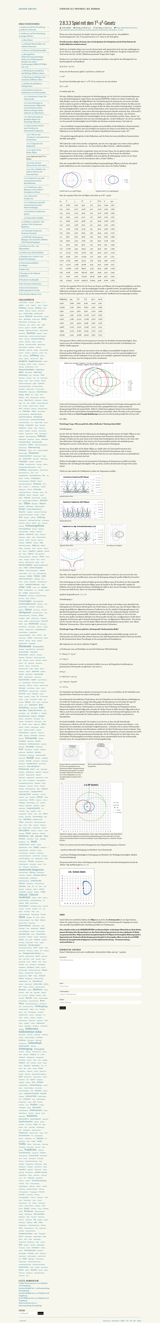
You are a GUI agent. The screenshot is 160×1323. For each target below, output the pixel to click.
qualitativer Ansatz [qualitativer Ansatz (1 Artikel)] (29, 956)
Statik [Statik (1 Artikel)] (31, 1091)
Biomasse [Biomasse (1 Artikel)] (21, 400)
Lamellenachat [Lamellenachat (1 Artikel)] (35, 794)
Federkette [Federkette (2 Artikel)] (29, 543)
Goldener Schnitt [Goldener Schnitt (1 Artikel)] (35, 618)
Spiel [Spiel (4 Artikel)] (21, 1076)
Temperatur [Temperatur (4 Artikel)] (23, 1132)
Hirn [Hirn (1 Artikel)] (26, 663)
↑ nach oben (22, 1321)
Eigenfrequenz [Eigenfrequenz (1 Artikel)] (22, 489)
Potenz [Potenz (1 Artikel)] (32, 934)
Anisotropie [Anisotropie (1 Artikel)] (27, 342)
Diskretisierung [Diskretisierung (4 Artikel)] (34, 447)
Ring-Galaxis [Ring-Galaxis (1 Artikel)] (37, 992)
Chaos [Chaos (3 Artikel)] (34, 411)
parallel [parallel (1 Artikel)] (39, 897)
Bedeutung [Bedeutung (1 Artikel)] (36, 381)
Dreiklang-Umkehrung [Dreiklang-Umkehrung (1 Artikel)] (33, 470)
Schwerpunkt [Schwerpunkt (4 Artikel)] (24, 1046)
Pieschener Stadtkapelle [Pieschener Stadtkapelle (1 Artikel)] (24, 920)
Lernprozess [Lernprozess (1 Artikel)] (38, 800)
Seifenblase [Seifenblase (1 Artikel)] (25, 1054)
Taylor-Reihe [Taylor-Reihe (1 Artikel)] (32, 1127)
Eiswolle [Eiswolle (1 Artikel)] (42, 495)
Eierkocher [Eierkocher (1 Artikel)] (43, 487)
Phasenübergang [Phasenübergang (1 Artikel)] (35, 914)
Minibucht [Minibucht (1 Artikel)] (44, 828)
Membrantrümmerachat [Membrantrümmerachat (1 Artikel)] (40, 822)
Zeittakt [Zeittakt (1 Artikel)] (28, 1248)
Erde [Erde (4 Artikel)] (20, 517)
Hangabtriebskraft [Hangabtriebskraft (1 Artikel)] (23, 643)
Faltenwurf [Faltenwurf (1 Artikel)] (21, 540)
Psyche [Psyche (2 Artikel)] (35, 948)
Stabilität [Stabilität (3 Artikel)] (40, 1082)
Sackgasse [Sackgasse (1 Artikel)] (31, 1009)
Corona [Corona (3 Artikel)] (21, 425)
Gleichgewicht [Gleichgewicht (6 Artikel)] (25, 612)
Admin (139, 1321)
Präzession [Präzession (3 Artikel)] (23, 945)
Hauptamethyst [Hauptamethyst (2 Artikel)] (23, 655)
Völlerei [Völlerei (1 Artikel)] (20, 1211)
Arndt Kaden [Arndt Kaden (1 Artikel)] (29, 350)
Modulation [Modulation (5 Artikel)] (24, 836)
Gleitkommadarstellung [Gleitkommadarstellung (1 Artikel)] (24, 615)
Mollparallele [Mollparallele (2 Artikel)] (38, 836)
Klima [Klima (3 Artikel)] (43, 724)
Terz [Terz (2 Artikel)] (46, 1133)
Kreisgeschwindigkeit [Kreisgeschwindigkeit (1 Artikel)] (41, 755)
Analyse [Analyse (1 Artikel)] (45, 333)
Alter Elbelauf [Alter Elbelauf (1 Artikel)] (22, 333)
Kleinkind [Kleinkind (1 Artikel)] (24, 724)
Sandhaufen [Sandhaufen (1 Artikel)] (40, 1012)
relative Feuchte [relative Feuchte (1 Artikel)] (28, 984)
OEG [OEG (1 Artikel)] (33, 886)
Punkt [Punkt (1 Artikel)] (46, 948)
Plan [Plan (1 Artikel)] (32, 920)
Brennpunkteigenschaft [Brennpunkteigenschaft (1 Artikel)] (42, 403)
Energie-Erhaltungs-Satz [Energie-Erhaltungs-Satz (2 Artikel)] (34, 509)
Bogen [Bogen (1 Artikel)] (20, 403)
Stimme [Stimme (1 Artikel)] (29, 1102)
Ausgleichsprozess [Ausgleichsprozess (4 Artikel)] (35, 361)
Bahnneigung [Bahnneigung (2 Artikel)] (40, 370)
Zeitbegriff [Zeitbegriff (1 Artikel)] (32, 1245)
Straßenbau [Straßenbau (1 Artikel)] (21, 1105)
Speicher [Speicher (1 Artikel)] (36, 1071)
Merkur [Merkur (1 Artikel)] (30, 825)
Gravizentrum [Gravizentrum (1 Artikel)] (43, 624)
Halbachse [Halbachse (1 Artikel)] (39, 635)
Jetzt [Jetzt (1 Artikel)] (45, 699)
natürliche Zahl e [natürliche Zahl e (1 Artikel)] (36, 856)
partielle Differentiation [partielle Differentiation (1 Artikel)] (36, 900)
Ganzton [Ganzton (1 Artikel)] (21, 582)
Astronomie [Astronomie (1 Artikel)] (25, 356)
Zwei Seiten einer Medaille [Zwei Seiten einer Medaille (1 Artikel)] (39, 1264)
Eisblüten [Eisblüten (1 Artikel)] (29, 495)
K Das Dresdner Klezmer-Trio (30, 294)
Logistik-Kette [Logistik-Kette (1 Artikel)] (22, 808)
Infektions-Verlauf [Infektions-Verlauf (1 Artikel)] (44, 685)
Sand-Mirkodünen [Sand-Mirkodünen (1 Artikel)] (32, 1012)
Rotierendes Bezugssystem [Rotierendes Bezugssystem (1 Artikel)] (32, 1004)
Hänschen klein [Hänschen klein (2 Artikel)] (38, 674)
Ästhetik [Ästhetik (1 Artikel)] (46, 1270)
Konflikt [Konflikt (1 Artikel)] (20, 735)
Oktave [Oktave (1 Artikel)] (40, 886)
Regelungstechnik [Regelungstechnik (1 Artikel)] (29, 973)
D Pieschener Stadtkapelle (29, 280)
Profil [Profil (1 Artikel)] (26, 940)
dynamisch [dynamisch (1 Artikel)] (39, 481)
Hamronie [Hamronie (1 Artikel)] (28, 640)
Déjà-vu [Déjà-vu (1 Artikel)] (44, 484)
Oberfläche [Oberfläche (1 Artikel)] (29, 875)
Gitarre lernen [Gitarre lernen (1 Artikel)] (36, 610)
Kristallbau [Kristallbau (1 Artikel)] (37, 758)
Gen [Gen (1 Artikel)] (35, 590)
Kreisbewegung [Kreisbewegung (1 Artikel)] (22, 755)
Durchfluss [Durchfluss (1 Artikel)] (26, 478)
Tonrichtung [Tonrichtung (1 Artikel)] (45, 1144)
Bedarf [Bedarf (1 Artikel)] (31, 381)
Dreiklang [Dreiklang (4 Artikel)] (22, 469)
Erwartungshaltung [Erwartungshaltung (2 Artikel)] (24, 529)
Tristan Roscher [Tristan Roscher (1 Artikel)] (38, 1167)
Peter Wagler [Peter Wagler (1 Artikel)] (27, 911)
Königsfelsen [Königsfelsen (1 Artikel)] (37, 783)
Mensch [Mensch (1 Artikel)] (25, 825)
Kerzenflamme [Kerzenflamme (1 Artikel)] (22, 713)
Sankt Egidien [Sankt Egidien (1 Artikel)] (38, 1015)
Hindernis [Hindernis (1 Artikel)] (44, 660)
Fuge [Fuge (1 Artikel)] (34, 573)
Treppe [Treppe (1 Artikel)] (40, 1161)
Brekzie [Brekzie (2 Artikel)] (33, 403)
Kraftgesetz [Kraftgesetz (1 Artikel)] (43, 749)
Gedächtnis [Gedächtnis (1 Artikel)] (21, 584)
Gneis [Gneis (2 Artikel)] (28, 618)
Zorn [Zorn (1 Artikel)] (20, 1259)
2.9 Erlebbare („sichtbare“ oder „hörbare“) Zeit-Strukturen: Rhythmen (32, 224)
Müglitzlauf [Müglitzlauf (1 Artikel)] (43, 847)
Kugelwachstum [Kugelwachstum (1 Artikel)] (40, 777)
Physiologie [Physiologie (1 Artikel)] (29, 917)
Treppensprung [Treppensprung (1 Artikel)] (29, 1164)
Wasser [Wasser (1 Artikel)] (28, 1217)
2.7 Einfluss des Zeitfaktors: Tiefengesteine (31, 84)
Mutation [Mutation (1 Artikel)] (39, 844)
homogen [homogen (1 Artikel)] (36, 668)
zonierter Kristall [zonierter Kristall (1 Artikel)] (42, 1256)
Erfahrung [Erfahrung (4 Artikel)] (41, 517)
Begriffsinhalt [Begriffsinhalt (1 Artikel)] (41, 383)
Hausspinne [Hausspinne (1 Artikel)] (39, 655)
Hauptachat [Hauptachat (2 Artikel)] (33, 652)
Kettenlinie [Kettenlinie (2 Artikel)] (34, 713)
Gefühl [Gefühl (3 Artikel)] (28, 587)
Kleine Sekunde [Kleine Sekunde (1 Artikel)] (38, 721)
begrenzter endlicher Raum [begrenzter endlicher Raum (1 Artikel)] (25, 383)
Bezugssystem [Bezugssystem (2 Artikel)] (23, 392)
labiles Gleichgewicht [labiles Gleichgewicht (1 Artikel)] (30, 789)
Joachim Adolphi (28, 8)
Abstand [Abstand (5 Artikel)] (28, 316)
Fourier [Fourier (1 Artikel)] (42, 562)
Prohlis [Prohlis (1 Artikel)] (30, 940)
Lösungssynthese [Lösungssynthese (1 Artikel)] (23, 814)
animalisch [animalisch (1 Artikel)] (26, 339)
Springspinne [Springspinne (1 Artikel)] (40, 1079)
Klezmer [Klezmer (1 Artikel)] (30, 724)
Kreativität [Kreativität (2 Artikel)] (30, 752)
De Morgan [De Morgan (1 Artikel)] (29, 428)
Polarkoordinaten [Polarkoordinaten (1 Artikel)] (34, 928)
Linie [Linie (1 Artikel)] (37, 803)
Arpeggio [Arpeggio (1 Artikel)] (36, 350)
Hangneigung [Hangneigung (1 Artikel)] (32, 643)
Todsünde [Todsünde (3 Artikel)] (40, 1138)
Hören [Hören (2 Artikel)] (21, 677)
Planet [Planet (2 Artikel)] (37, 920)
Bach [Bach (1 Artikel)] (36, 367)
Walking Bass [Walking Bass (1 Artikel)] (22, 1217)
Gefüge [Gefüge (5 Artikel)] (22, 587)
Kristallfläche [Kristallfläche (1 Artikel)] (45, 758)
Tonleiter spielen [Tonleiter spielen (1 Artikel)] (37, 1144)
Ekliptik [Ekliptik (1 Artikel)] (20, 498)
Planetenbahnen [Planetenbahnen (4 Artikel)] (25, 925)
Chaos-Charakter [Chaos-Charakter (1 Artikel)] (41, 411)
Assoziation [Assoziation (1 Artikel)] (27, 353)
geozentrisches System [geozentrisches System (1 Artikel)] (41, 595)
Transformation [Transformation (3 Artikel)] (24, 1152)
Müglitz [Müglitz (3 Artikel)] (36, 847)
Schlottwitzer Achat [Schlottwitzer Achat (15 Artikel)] (30, 1032)
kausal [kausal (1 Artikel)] (25, 705)
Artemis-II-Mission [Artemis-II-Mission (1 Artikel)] (44, 350)
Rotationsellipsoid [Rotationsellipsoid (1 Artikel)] (23, 1001)
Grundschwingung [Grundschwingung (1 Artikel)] (23, 632)
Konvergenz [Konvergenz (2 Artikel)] (22, 741)
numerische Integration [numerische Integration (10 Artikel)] (31, 869)
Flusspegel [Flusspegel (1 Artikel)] (26, 559)
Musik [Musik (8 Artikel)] (34, 841)
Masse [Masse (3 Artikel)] (45, 814)
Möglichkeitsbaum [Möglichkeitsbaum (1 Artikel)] (23, 847)
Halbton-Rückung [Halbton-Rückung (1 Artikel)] (38, 638)
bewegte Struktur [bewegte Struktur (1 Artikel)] (30, 389)
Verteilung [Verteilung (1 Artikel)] (36, 1194)
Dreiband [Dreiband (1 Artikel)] (45, 464)
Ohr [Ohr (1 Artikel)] (36, 886)
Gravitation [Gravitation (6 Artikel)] (34, 623)
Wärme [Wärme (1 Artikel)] (30, 1239)
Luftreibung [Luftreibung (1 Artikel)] (21, 811)
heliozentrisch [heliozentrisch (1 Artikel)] (29, 657)
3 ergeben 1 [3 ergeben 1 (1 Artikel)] (37, 302)
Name (62, 983)
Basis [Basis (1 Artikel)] (34, 378)
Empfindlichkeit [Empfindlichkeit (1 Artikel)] (29, 506)
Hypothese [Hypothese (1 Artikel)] (43, 671)
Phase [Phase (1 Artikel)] (37, 911)
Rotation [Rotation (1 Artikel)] (36, 998)
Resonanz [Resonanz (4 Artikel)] (22, 989)
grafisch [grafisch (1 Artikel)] (26, 621)
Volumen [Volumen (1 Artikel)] (21, 1206)
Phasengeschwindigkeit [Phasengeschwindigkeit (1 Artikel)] (24, 914)
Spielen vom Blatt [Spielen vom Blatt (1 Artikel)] (37, 1077)
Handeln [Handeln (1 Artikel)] (34, 640)
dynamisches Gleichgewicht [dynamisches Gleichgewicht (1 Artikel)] (25, 484)
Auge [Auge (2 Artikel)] (41, 358)
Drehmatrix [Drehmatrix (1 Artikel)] (31, 461)
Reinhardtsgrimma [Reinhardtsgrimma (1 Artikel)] (23, 981)
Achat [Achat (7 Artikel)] (44, 318)
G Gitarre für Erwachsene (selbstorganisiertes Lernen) (29, 288)
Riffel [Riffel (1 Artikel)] (27, 992)
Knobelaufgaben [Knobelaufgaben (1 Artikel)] (35, 727)
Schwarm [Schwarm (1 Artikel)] (21, 1037)
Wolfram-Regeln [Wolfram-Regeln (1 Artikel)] (37, 1236)
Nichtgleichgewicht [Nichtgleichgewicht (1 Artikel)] (23, 864)
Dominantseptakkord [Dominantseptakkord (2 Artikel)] (25, 456)
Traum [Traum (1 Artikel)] (20, 1158)
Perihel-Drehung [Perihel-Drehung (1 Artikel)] (34, 903)
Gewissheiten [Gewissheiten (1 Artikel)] (32, 607)
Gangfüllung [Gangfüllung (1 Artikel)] (37, 579)
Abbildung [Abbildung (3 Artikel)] (22, 308)
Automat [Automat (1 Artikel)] (35, 364)
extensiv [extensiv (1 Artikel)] (36, 534)
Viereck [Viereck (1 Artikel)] (46, 1197)
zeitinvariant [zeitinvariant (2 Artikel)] (40, 1245)
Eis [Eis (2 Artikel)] (46, 492)
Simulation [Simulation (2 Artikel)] (27, 1066)
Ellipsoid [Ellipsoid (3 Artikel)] (42, 503)
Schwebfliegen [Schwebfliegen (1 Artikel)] (39, 1037)
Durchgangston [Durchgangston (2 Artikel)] (35, 478)
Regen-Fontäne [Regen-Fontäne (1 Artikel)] (38, 973)
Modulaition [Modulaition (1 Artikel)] (42, 833)
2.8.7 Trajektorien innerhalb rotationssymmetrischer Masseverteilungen (34, 205)
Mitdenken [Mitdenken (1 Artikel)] (33, 830)
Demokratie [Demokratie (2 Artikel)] (22, 428)
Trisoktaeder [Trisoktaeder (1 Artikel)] (30, 1167)
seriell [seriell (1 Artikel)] (28, 1063)
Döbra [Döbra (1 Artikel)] (20, 487)
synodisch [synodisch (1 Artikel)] (36, 1122)
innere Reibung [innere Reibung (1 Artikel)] (30, 688)
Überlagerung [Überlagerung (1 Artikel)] (29, 1273)
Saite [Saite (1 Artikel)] (37, 1009)
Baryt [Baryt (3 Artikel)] (43, 375)
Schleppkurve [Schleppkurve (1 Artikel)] (36, 1026)
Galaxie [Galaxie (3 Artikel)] (29, 576)
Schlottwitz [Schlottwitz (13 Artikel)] (31, 1028)
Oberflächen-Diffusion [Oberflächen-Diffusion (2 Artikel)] (40, 875)
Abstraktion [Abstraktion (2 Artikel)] (27, 319)
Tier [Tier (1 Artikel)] (34, 1138)
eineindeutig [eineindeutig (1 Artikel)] (35, 492)
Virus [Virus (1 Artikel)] (29, 1203)
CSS (127, 1321)
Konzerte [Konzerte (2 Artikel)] (38, 741)
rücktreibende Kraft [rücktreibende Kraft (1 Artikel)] (23, 1009)
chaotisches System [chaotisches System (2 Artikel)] (36, 414)
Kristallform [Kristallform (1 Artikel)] (21, 761)
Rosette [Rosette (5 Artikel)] (29, 997)
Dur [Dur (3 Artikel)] (43, 475)
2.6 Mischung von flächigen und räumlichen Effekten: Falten (33, 78)
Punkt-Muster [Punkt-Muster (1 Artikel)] (22, 950)
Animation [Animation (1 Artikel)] (21, 342)
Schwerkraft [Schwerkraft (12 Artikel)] (35, 1043)
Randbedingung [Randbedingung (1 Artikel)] (41, 964)
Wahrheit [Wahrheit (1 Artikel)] (21, 1214)
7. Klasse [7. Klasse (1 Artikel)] (39, 305)
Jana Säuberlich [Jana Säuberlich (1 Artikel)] (33, 699)
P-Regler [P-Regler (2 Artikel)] (42, 892)
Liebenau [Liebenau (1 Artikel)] (45, 800)
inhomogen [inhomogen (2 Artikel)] (22, 688)
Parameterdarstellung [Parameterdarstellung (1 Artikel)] (24, 900)
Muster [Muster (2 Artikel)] (33, 845)
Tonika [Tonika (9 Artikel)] (22, 1143)
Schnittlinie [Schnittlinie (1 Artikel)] (30, 1034)
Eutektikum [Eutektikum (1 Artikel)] (32, 531)
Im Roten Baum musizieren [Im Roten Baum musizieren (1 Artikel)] (38, 682)
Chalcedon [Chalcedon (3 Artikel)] (26, 411)
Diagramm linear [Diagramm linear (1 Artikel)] (29, 433)
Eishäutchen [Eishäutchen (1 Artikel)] (35, 495)
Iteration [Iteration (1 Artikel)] (21, 699)
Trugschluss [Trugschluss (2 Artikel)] (22, 1169)
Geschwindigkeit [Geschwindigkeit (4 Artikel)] (25, 601)
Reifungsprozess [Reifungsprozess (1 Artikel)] (29, 978)
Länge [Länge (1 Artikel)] (27, 811)
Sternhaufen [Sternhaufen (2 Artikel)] (27, 1099)
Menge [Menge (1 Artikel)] (20, 825)
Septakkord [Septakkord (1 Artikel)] (44, 1060)
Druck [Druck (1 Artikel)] (36, 473)
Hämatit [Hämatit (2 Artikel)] (21, 674)
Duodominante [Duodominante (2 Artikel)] (23, 475)
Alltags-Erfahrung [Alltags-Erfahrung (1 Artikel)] (44, 330)
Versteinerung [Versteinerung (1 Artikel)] (29, 1194)
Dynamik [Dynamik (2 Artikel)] (33, 481)
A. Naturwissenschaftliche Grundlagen (28, 264)
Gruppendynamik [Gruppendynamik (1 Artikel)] (33, 632)
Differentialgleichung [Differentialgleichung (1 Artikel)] (31, 436)
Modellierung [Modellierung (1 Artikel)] (35, 833)
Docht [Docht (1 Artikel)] (34, 450)
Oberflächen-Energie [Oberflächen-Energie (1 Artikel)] (24, 878)
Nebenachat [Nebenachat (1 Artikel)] (44, 856)
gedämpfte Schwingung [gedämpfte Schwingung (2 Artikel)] (33, 584)
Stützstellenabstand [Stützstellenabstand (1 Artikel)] (23, 1110)
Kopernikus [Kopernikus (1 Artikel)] (43, 744)
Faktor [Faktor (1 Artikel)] (33, 537)
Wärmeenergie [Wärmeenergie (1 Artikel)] (37, 1239)
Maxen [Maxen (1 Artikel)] (20, 819)
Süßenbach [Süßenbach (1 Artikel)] (21, 1124)
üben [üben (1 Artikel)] (27, 1275)
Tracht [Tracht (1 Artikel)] (43, 1147)
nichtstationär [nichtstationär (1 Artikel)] (33, 864)
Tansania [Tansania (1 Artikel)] (21, 1127)
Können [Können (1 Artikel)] (44, 783)
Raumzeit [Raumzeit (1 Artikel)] (43, 967)
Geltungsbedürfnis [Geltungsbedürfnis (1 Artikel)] (28, 590)
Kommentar (63, 957)
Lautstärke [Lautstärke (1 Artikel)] (21, 797)
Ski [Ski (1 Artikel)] (46, 1066)
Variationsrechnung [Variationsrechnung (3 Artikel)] (39, 1180)
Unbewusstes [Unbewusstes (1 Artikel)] (36, 1175)
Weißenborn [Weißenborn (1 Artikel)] (29, 1222)
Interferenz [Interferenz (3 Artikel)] (23, 691)
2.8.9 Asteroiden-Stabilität (33, 218)
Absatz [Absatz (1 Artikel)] (20, 313)
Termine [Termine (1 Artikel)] (41, 1133)
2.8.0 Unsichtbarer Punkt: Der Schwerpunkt (35, 97)
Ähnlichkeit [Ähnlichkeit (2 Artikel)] (34, 1270)
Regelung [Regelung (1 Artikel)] (21, 973)
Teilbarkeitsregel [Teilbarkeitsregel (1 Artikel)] (40, 1127)
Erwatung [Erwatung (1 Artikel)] (34, 529)
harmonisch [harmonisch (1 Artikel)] (21, 649)
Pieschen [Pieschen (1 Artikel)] (43, 917)
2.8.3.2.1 (82, 594)
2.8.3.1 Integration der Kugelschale (34, 144)
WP (131, 1321)
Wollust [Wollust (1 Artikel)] (20, 1239)
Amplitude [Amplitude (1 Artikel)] (39, 333)
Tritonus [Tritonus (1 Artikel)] (45, 1167)
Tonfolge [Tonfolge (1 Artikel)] (33, 1141)
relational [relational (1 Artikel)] (21, 984)
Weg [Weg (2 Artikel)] (34, 1220)
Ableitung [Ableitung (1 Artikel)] (27, 311)
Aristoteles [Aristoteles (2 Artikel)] (22, 350)
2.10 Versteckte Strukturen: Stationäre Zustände (31, 232)
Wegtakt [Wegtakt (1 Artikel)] (46, 1220)
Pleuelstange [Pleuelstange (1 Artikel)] (22, 928)
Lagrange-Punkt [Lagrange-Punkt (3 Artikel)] (25, 794)
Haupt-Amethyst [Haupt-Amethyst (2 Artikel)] (24, 652)
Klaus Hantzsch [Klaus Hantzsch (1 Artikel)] (28, 719)
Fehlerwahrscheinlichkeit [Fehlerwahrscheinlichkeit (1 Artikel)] (25, 545)
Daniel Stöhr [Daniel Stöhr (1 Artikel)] (42, 425)
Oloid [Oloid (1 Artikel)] (45, 886)
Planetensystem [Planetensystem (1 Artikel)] (36, 926)
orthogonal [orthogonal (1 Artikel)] (36, 892)
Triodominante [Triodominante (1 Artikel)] (22, 1167)
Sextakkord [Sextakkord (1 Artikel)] (33, 1063)
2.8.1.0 (85, 864)
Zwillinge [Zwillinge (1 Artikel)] (37, 1267)
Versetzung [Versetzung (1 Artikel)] (41, 1189)
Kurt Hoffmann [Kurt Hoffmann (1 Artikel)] (31, 780)
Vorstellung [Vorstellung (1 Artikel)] (33, 1208)
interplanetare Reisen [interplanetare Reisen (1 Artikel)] (34, 691)
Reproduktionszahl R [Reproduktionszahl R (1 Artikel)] (40, 987)
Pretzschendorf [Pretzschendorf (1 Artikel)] (22, 937)
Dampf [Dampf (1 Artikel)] (36, 425)
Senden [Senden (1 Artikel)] (34, 1060)
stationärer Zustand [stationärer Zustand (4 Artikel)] (31, 1093)
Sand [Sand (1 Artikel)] (25, 1012)
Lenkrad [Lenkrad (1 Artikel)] (46, 797)
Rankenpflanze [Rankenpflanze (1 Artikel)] (22, 967)
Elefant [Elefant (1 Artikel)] (20, 503)
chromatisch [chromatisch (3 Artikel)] (37, 417)
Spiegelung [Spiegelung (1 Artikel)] (27, 1074)
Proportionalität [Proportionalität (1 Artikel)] (29, 942)
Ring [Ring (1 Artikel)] (31, 992)
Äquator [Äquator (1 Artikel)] (41, 1270)
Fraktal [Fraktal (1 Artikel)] (20, 568)
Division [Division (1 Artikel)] (30, 450)
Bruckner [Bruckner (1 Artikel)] (25, 406)
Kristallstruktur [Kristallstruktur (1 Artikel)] (44, 761)
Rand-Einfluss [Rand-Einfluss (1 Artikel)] (32, 964)
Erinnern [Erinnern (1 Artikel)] (28, 523)
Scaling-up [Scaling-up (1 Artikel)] (32, 1017)
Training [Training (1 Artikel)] (21, 1150)
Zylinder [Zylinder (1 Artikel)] (27, 1270)
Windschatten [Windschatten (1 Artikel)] (42, 1228)
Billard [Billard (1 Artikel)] (27, 397)
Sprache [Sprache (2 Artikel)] (32, 1080)
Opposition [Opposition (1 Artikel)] (21, 889)
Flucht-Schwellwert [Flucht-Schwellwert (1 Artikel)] (39, 554)
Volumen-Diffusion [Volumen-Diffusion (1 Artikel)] (28, 1206)
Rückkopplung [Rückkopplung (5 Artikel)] (41, 1006)
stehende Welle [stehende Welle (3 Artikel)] (30, 1096)
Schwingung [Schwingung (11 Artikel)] (25, 1048)
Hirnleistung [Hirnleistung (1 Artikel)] (31, 663)
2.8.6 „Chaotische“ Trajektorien (30, 197)
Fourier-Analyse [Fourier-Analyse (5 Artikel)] (25, 564)
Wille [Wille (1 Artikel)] (36, 1228)
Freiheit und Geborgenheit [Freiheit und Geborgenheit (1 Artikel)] (32, 570)
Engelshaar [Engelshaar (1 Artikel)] (29, 512)
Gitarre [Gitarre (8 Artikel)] (28, 609)
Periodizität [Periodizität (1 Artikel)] (28, 909)
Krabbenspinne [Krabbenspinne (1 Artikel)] (39, 747)
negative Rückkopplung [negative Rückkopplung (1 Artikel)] (24, 858)
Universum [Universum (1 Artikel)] (21, 1180)
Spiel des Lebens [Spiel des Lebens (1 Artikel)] (28, 1077)
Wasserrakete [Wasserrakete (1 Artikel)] (41, 1217)
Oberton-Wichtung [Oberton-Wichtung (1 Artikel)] (39, 883)
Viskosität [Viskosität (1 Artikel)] (34, 1203)
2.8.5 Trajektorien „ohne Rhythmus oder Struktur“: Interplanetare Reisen (34, 189)
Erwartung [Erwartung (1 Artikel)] (21, 526)
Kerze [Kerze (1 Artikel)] (45, 710)
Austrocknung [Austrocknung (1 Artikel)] (22, 364)
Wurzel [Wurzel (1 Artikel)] (25, 1239)
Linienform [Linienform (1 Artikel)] (42, 803)
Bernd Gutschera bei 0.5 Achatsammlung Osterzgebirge (30, 1304)
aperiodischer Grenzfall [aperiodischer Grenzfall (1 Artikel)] (31, 344)
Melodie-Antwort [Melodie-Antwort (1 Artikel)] (29, 822)
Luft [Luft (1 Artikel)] (43, 808)
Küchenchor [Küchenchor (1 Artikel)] (30, 786)
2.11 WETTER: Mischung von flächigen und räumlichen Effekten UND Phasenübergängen (34, 239)
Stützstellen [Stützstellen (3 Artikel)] (36, 1107)
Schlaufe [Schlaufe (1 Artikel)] (21, 1026)
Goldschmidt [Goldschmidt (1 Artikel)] (44, 618)
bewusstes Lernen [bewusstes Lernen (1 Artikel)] (40, 389)
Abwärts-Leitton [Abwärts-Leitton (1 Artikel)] (36, 319)
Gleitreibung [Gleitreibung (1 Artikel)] (34, 615)
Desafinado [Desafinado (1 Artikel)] (27, 431)
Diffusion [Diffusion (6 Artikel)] (42, 436)
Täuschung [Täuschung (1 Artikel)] (21, 1172)
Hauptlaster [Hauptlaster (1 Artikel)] (32, 655)
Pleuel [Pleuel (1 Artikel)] (42, 926)
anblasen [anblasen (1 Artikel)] (21, 339)
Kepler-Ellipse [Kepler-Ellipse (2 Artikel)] (23, 710)
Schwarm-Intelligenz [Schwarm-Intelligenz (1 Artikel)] (30, 1037)
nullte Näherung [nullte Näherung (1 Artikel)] (34, 867)
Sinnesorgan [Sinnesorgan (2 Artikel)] (35, 1066)
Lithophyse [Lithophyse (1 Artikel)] (21, 805)
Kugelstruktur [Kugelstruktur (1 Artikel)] (22, 777)
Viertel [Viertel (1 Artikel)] (20, 1200)
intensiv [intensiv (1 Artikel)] (43, 688)
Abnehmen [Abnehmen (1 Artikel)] (33, 311)
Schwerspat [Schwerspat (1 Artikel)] (33, 1046)
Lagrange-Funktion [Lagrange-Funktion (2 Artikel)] (37, 791)
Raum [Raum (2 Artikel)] (37, 967)
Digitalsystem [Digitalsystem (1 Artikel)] (31, 439)
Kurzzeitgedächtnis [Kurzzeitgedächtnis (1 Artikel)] (41, 780)
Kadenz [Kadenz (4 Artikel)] (28, 702)
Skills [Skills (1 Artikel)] (25, 1068)
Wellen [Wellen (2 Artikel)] (41, 1222)
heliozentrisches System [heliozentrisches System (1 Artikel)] (39, 657)
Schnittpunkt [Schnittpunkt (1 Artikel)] (37, 1034)
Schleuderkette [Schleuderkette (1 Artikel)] (44, 1026)
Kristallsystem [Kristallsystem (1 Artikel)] (22, 764)
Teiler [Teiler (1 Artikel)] (20, 1130)
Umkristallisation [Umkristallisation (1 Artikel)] (23, 1175)
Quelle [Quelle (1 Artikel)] (32, 959)
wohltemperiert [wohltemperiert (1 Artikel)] (28, 1236)
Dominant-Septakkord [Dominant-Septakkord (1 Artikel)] (43, 450)
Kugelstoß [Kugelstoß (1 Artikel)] (38, 775)
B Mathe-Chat (24, 269)
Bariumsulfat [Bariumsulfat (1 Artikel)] (36, 375)
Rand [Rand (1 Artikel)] (27, 964)
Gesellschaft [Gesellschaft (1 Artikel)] (40, 604)
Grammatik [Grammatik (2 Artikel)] (44, 621)
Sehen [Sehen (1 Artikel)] (20, 1054)
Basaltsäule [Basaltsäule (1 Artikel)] (29, 378)
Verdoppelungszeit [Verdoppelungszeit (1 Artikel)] (23, 1186)
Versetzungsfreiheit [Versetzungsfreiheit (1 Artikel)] (23, 1192)
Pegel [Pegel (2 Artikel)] (26, 903)
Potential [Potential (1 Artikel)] (33, 931)
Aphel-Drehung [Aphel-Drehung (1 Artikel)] (41, 344)
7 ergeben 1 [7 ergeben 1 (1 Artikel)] (33, 305)
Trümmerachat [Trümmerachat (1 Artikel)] (37, 1169)
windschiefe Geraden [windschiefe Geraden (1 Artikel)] (30, 1231)
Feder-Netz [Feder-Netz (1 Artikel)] (40, 540)
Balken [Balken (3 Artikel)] (21, 372)
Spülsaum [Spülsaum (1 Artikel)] (28, 1082)
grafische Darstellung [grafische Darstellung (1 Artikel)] (34, 621)
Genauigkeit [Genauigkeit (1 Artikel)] (41, 590)
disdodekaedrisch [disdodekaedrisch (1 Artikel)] (23, 445)
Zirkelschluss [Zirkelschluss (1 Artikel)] (43, 1253)
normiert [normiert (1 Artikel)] (40, 864)
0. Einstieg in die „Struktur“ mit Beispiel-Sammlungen (31, 257)
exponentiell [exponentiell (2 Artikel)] (29, 534)
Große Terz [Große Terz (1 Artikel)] (39, 627)
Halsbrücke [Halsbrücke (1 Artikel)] (21, 640)
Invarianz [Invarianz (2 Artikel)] (35, 694)
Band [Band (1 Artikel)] (30, 375)
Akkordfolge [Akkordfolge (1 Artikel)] (21, 330)
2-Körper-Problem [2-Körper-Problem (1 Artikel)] (23, 302)
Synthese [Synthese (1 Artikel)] (42, 1122)
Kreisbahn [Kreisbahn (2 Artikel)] (38, 752)
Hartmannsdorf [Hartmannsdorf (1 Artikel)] (40, 649)
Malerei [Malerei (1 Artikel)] (35, 814)
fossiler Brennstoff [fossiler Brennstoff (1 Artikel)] (29, 562)
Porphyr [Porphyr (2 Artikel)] (42, 928)
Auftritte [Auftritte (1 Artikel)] (21, 358)
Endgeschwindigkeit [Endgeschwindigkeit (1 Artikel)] (39, 506)
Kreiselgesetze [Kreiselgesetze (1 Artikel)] (31, 755)
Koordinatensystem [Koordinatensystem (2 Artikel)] (34, 744)
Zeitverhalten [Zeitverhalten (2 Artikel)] (35, 1248)
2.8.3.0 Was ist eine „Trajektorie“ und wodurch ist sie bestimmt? (37, 137)
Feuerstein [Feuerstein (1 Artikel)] (39, 548)
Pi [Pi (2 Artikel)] (33, 917)
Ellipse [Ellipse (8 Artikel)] (27, 503)
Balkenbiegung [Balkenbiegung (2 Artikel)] (23, 375)
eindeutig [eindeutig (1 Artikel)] (29, 489)
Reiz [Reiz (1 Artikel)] (30, 981)
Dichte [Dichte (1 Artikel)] (36, 433)
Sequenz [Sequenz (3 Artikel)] (22, 1063)
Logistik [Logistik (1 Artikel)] (42, 805)
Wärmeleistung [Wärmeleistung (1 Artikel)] (22, 1242)
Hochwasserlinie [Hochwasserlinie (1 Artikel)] (35, 666)
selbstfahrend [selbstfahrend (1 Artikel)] (22, 1057)
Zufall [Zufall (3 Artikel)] (24, 1259)
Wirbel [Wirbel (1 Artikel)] (35, 1233)
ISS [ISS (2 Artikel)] (38, 696)
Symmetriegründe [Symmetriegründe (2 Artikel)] (35, 1119)
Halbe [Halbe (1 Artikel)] (44, 635)
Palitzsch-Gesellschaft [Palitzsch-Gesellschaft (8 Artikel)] (29, 896)
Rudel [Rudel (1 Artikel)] (20, 1006)
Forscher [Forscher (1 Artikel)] (43, 559)
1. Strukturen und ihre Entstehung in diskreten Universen (32, 28)
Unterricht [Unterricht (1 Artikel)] (27, 1180)
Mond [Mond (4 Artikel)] (46, 836)
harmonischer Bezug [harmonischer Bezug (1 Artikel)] (30, 649)
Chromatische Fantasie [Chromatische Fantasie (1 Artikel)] (24, 419)
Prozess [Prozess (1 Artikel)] (36, 942)
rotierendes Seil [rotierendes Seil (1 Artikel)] (43, 1004)
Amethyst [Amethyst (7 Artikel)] (31, 333)
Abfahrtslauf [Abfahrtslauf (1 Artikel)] (31, 308)
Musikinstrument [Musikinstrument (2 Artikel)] (24, 845)
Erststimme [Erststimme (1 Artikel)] (44, 523)
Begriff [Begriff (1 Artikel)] (34, 383)
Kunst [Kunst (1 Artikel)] (20, 780)
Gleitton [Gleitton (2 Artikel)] (41, 615)
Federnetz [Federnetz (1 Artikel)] (35, 543)
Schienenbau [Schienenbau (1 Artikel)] (40, 1020)
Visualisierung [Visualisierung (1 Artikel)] (41, 1203)
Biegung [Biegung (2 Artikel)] (21, 395)
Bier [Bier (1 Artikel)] (32, 395)
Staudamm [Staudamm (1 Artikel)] (21, 1096)
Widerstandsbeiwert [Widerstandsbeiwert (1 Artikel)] (29, 1228)
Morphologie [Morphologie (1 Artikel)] (43, 839)
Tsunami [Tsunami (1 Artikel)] (45, 1169)
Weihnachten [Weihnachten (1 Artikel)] (22, 1222)
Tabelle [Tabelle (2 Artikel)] (35, 1124)
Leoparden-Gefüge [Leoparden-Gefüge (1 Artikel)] (23, 800)
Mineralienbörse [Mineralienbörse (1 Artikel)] (36, 828)
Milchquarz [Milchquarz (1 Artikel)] (36, 825)
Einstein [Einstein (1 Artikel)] (42, 492)
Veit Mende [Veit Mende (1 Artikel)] (21, 1183)
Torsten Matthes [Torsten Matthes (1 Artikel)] (30, 1147)
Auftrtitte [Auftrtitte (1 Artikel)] (26, 358)
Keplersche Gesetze (69, 30)
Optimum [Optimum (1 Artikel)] (35, 889)
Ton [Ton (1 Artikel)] (46, 1138)
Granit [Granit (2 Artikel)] (21, 624)
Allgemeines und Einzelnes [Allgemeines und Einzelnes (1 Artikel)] (32, 330)
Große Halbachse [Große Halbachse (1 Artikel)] (23, 627)
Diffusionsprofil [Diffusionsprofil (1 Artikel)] (22, 439)
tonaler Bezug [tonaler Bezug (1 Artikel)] (22, 1141)
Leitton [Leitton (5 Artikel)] (40, 797)
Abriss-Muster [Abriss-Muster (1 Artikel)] (41, 311)
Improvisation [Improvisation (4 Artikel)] (24, 679)
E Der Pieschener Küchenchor (30, 284)
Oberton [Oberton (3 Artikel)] (22, 883)
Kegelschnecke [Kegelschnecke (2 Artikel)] (33, 705)
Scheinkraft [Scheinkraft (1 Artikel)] (39, 1017)
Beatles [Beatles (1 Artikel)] (26, 381)
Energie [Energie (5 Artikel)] (22, 509)
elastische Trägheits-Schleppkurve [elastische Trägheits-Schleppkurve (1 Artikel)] (30, 500)
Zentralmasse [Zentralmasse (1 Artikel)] (40, 1250)
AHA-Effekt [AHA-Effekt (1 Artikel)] (34, 327)
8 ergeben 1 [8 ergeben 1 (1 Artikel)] (45, 305)
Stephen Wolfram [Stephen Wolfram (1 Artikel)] (42, 1096)
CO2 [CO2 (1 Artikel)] (32, 422)
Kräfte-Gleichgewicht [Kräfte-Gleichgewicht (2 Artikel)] (33, 766)
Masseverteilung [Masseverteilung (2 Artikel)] (37, 817)
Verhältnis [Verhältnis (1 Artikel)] (44, 1186)
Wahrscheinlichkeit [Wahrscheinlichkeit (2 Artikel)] (39, 1214)
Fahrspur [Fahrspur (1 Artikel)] (28, 537)
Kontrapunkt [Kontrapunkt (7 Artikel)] (31, 738)
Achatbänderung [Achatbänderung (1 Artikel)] (32, 322)
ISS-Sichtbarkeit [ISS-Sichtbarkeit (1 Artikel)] (44, 696)
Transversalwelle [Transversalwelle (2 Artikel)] (33, 1156)
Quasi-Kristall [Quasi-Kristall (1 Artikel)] (26, 959)
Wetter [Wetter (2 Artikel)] (21, 1228)
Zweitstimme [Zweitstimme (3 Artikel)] (23, 1267)
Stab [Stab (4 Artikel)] (33, 1082)
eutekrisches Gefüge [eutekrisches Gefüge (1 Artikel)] (23, 531)
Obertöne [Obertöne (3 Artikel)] (22, 886)
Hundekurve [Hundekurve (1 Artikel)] (21, 671)
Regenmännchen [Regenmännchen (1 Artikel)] (23, 976)
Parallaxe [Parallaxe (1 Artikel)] (34, 897)
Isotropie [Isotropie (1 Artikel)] (33, 696)
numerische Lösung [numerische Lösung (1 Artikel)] (23, 872)
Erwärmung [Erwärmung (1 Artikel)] (41, 529)
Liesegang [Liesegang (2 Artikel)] (22, 803)
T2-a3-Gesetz (119, 30)
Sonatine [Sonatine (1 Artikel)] (35, 1068)
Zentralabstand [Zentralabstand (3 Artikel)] (30, 1250)
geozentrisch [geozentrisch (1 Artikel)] (31, 595)
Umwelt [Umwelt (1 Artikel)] (30, 1175)
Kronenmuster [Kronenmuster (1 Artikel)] (22, 766)
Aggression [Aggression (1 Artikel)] (27, 327)
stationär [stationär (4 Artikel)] (38, 1090)
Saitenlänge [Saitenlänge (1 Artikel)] (42, 1009)
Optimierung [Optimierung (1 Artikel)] (28, 889)
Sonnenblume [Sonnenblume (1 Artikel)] (22, 1071)
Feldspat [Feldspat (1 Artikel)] (21, 548)
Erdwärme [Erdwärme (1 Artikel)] (33, 517)
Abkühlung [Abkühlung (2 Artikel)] (38, 308)
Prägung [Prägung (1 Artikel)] (42, 942)
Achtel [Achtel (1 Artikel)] (28, 325)
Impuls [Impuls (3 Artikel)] (33, 679)
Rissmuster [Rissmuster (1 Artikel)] (38, 995)
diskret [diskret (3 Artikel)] (30, 444)
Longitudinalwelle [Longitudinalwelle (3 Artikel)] (33, 808)
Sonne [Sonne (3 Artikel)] (40, 1068)
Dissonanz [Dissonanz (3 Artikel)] (22, 450)
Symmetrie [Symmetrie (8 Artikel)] (32, 1115)
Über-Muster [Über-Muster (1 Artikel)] (22, 1273)
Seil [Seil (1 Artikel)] (38, 1054)
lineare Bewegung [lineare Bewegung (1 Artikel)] (30, 803)
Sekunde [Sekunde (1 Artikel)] (43, 1054)
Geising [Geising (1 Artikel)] (34, 587)
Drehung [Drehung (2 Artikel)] (21, 464)
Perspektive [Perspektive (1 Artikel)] (35, 909)
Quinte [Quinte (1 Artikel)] (43, 959)
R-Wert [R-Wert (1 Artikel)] (28, 962)
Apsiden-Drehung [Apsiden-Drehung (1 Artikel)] (23, 347)
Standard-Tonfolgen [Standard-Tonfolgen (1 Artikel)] (28, 1088)
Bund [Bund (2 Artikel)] (20, 409)
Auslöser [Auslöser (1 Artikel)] (45, 361)
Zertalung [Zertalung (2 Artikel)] (31, 1253)
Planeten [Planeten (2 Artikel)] (42, 920)
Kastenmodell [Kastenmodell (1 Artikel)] (45, 702)
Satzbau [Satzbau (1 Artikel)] (21, 1017)
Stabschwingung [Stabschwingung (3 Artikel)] (35, 1085)
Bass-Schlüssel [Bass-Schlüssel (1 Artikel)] (44, 378)
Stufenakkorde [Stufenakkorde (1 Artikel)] (22, 1107)
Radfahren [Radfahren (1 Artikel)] (34, 962)
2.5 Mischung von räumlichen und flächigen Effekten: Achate (33, 71)
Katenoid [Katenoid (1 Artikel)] (21, 705)
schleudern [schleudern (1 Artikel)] (21, 1029)
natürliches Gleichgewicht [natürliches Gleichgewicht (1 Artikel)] (25, 856)
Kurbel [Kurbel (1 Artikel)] (24, 780)
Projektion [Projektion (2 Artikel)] (37, 940)
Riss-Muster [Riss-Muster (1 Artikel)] (25, 995)
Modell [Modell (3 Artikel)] (28, 833)
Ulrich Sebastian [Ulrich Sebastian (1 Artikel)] (29, 1172)
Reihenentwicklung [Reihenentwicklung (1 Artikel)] (38, 978)
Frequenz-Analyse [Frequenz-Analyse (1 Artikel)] (23, 573)
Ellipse (118, 28)
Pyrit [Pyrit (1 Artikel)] (41, 950)
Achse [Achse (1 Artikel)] (39, 322)
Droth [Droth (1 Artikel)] (32, 473)
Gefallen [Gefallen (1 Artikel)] (43, 584)
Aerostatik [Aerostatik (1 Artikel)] (21, 327)
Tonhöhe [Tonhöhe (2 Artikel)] (39, 1141)
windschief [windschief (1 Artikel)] (21, 1231)
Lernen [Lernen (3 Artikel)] (31, 800)
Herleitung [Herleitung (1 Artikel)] (25, 660)
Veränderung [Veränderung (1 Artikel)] (40, 1197)
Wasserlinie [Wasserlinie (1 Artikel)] (34, 1217)
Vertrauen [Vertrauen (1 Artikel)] (33, 1197)
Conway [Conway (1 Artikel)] (46, 422)
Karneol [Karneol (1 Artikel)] (38, 702)
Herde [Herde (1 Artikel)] (20, 660)
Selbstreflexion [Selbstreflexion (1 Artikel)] (22, 1060)
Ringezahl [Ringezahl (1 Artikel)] (43, 992)
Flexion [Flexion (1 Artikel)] (24, 554)
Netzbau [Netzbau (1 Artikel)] (46, 858)
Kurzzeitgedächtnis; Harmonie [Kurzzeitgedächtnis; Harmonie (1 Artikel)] (26, 783)
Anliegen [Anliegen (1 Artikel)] (34, 342)
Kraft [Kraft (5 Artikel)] (21, 749)
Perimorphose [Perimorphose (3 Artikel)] (24, 906)
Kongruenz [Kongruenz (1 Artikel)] (26, 735)
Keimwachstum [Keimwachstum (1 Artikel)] (33, 708)
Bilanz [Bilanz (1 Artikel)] (41, 395)
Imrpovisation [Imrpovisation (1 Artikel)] (22, 685)
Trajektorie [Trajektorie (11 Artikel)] (30, 1149)
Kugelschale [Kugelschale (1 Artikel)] (38, 772)
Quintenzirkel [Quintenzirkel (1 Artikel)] (22, 962)
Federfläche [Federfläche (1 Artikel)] (21, 543)
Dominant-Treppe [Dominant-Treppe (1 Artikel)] (23, 453)
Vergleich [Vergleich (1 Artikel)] (38, 1186)
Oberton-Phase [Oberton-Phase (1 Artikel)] (29, 883)
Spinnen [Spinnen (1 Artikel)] (45, 1077)
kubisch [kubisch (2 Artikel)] (32, 769)
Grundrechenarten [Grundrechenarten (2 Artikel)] (40, 629)
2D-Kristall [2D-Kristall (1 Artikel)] (31, 302)
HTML (123, 1321)
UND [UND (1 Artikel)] (25, 1178)
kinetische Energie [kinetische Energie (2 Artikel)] (24, 716)
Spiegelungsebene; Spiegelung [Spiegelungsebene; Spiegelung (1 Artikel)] (39, 1074)
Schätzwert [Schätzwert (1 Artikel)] (21, 1052)
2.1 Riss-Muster (27, 40)
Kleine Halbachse (79, 30)
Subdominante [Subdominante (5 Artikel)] (36, 1110)
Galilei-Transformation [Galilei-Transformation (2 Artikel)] (26, 579)
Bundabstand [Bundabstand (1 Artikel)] (27, 408)
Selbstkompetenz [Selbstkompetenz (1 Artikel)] (31, 1057)
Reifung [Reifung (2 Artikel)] (21, 978)
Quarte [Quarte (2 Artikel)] (38, 956)
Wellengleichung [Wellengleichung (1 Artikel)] (23, 1225)
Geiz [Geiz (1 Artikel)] (39, 587)
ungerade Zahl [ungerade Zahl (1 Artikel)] (39, 1178)
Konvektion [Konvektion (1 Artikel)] (41, 738)
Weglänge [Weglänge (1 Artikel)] (40, 1220)
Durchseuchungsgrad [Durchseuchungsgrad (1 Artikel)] (24, 481)
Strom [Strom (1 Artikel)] (27, 1105)
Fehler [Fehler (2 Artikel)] (41, 543)
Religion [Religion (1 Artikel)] (25, 987)
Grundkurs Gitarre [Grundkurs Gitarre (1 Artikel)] (29, 629)
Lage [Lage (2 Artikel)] (38, 789)
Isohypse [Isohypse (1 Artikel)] (21, 696)
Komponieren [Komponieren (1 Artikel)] (33, 732)
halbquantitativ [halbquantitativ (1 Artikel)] (22, 638)
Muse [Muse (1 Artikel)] (28, 842)
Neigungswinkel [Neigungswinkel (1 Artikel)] (39, 858)
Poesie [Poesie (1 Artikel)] (27, 928)
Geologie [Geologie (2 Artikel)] (25, 593)
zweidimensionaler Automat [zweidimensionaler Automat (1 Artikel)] (34, 1261)
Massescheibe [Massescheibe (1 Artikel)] (28, 817)
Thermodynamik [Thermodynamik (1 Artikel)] (38, 1135)
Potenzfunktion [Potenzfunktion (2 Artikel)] (40, 934)
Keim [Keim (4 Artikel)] (41, 704)
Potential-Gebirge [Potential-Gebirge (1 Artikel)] (41, 931)
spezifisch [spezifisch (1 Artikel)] (21, 1074)
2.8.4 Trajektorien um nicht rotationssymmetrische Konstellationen (34, 180)
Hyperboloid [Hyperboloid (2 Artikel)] (35, 671)
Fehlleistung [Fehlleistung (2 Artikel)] (35, 545)
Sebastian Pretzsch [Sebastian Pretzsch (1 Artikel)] (36, 1052)
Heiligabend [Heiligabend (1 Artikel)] (21, 657)
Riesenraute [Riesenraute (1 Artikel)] (21, 992)
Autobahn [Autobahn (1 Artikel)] (29, 364)
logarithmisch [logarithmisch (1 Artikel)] (28, 805)
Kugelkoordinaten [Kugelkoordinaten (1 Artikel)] (30, 772)
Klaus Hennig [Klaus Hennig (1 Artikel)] (37, 719)
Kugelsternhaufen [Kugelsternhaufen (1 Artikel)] (30, 775)
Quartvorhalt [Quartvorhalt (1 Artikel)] (44, 956)
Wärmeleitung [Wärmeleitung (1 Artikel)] (30, 1242)
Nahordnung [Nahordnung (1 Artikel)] (33, 850)
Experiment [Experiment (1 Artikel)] (39, 531)
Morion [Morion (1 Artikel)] (36, 839)
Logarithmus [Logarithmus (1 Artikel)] (36, 805)
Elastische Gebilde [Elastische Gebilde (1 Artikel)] (36, 498)
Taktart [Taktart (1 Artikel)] (44, 1124)
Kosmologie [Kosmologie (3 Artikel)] (30, 746)
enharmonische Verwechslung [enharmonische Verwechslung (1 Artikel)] (26, 514)
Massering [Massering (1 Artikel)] (21, 817)
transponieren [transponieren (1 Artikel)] (35, 1153)
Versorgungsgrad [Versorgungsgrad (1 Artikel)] (33, 1192)
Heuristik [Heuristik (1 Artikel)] (32, 660)
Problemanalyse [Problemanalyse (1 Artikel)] (43, 937)
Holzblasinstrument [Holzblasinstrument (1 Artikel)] (23, 668)
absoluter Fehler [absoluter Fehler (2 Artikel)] (28, 314)
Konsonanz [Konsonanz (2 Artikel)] (34, 735)
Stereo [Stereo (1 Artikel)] (20, 1099)
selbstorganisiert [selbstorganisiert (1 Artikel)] (40, 1057)
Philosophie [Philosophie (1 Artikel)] (43, 914)
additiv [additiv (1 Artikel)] (38, 325)
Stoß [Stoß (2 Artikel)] (34, 1102)
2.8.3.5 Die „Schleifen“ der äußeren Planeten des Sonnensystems (36, 172)
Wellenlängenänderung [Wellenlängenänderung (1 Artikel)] (33, 1225)
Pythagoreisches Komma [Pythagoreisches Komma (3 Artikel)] (32, 953)
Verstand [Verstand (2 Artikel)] (41, 1192)
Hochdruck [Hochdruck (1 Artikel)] (21, 666)
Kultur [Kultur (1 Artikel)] (46, 777)
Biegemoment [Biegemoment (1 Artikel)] (32, 392)
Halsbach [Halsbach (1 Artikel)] (46, 638)
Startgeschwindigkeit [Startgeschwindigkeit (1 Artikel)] (24, 1091)
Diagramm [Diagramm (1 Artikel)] (21, 433)
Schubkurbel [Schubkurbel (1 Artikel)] (45, 1034)
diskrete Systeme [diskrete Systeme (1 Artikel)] (23, 447)
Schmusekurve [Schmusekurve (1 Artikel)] (22, 1034)
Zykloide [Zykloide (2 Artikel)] (21, 1270)
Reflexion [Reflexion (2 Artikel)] (44, 970)
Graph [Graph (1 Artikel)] (25, 624)
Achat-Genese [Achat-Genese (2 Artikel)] (23, 322)
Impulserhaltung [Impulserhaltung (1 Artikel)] (26, 682)
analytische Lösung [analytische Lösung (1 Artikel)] (23, 336)
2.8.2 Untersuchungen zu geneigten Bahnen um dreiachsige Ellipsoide (33, 119)
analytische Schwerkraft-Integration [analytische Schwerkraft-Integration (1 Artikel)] (37, 336)
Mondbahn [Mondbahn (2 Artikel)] (22, 839)
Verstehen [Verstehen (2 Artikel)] (22, 1195)
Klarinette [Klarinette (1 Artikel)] (21, 719)
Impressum (106, 1321)
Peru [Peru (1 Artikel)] (40, 909)
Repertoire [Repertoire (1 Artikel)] (31, 987)
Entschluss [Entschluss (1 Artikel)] (36, 514)
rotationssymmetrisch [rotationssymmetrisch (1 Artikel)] (34, 1001)
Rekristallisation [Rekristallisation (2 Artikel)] (37, 981)
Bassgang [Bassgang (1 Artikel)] (21, 381)
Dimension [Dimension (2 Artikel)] (44, 439)
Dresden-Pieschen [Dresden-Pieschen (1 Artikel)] (44, 470)
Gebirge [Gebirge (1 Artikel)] (26, 582)
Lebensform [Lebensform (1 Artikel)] (32, 797)
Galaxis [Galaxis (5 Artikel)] (37, 576)
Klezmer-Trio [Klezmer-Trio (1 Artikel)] (37, 724)
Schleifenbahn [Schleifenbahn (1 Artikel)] (27, 1026)
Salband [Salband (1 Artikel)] (21, 1012)
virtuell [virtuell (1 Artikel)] (34, 1200)
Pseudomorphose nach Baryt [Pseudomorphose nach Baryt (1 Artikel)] (25, 948)
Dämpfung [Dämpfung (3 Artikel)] (37, 484)
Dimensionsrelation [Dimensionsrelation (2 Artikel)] (25, 442)
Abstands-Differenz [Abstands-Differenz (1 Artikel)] (38, 316)
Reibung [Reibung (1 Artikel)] (35, 976)
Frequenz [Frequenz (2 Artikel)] (42, 570)
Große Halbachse (125, 28)
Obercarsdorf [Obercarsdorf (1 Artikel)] (22, 875)
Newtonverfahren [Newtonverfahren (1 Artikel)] (39, 861)
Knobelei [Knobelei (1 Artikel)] (42, 727)
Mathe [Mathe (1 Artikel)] (45, 817)
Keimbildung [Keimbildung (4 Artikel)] (24, 707)
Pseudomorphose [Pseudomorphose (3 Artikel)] (34, 945)
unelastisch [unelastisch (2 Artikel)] (30, 1178)
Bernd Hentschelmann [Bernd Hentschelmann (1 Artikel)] (37, 386)
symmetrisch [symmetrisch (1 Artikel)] (45, 1119)
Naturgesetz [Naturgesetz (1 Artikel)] (32, 853)
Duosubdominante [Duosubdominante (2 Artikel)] (35, 475)
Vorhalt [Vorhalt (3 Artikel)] (26, 1208)
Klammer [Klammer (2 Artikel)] (34, 716)
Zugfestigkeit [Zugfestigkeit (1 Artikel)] (31, 1259)
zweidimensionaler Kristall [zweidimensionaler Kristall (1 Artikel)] (25, 1264)
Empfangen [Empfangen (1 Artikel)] (21, 506)
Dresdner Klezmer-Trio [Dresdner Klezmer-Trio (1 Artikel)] (24, 473)
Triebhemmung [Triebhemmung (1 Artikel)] (38, 1164)
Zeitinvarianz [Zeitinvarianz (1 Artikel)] (22, 1248)
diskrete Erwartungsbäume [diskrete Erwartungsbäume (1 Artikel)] (41, 445)
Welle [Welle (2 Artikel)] (35, 1222)
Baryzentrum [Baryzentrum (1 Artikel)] (22, 378)
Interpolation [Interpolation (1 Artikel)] (43, 691)
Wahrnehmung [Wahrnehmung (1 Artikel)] (28, 1214)
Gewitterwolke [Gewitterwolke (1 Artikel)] (40, 607)
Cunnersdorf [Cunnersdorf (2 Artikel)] (29, 425)
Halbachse (134, 28)
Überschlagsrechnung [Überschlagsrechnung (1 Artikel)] (39, 1273)
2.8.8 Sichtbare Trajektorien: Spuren (34, 212)
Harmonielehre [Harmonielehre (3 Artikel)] (38, 646)
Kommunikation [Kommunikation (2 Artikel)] (24, 733)
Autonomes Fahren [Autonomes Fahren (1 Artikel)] (29, 367)
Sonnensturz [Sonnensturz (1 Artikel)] (30, 1071)
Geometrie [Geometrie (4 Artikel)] (23, 595)
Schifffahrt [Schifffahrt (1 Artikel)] (26, 1023)
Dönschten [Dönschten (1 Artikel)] (25, 487)
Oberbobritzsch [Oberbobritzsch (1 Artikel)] (40, 872)
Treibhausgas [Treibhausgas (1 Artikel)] (40, 1158)
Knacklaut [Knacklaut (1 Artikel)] (27, 727)
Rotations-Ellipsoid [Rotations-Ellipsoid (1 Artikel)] (43, 998)
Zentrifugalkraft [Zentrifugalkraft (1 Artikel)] (22, 1253)
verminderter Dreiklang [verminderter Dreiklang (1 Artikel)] (31, 1189)
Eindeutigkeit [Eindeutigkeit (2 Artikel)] (37, 489)
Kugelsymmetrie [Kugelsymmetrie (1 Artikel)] (30, 777)
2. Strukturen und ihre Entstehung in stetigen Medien (32, 34)
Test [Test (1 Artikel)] (32, 1135)
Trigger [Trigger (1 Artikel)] (45, 1164)
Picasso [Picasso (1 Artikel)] (37, 917)
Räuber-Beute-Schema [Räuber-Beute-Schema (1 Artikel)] (28, 1006)
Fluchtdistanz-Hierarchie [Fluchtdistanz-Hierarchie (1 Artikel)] (25, 557)
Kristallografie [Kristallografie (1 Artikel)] (36, 761)
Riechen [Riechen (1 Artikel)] (46, 990)
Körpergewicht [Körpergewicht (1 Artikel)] (22, 786)
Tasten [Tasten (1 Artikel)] (25, 1127)
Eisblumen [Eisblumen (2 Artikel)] (22, 495)
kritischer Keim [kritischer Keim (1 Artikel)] (42, 764)
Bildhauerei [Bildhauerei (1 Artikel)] (21, 397)
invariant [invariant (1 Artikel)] (29, 694)
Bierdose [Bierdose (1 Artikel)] (37, 395)
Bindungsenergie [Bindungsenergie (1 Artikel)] (34, 397)
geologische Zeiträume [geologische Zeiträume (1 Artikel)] (34, 593)
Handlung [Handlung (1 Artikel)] (39, 640)
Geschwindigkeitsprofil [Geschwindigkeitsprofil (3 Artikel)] (27, 604)
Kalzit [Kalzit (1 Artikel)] (33, 702)
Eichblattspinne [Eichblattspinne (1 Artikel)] (35, 487)
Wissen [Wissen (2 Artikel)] (21, 1236)
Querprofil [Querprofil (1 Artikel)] (38, 959)
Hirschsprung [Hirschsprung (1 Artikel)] (39, 663)
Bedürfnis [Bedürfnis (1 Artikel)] (43, 381)
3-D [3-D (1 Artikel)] (43, 302)
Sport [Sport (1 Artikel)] (27, 1079)
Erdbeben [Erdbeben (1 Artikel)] (43, 514)
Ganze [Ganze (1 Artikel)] (43, 579)
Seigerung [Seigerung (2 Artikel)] (33, 1054)
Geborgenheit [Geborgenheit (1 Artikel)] (32, 582)
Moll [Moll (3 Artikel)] (31, 836)
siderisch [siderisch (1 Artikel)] (39, 1063)
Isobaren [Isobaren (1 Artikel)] (41, 694)
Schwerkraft (112, 30)
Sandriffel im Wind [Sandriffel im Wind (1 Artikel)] (23, 1015)
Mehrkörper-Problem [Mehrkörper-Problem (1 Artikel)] (37, 819)
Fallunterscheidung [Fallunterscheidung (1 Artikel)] (41, 537)
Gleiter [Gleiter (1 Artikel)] (45, 613)
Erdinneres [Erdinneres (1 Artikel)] (26, 517)
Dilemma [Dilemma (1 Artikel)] (38, 439)
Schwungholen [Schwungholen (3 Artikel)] (39, 1049)
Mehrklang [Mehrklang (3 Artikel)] (27, 819)
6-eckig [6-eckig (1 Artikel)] (27, 305)
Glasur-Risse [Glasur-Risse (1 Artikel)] (44, 610)
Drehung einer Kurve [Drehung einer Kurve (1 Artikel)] (30, 464)
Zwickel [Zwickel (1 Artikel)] (32, 1267)
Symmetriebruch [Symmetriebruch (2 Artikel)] (24, 1119)
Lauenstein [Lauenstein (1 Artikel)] (43, 794)
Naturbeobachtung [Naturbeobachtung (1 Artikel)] (23, 853)
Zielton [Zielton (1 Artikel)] (36, 1253)
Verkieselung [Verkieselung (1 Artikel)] (22, 1189)
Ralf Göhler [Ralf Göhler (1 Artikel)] (21, 964)
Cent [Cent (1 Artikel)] (20, 411)
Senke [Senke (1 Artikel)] (39, 1060)
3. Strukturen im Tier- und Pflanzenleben (29, 247)
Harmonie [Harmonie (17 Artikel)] (25, 646)
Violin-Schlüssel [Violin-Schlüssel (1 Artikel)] (27, 1200)
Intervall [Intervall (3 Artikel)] (22, 693)
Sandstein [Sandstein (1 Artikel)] (31, 1015)
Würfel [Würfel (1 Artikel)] (37, 1242)
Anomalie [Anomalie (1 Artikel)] (39, 342)
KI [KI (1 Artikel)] (39, 713)
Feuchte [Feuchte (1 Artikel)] (34, 548)
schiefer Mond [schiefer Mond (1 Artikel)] (32, 1020)
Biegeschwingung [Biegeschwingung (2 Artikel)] (42, 392)
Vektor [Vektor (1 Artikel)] (27, 1183)
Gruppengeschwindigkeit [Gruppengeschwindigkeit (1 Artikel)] (25, 635)
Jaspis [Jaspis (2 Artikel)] (40, 699)
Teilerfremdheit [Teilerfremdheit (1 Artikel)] (26, 1130)
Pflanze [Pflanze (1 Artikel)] (33, 911)
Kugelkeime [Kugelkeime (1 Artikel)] (21, 772)
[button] (48, 27)
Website (62, 1000)
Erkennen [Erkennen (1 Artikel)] (34, 523)
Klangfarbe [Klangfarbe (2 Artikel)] (41, 716)
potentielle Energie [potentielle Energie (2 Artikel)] (24, 934)
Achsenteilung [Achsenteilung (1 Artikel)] (22, 325)
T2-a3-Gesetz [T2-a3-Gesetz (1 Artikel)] (29, 1124)
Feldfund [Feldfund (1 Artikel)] (43, 545)
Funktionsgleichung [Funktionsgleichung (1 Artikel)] (41, 573)
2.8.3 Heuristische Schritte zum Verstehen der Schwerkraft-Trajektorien (34, 128)
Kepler (61, 30)
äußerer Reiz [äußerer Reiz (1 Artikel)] (22, 1275)
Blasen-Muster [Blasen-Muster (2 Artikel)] (29, 400)
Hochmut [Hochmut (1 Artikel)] (27, 666)
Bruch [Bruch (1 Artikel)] (20, 406)
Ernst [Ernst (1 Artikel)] (39, 523)
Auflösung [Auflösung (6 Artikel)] (34, 355)
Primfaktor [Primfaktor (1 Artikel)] (29, 937)
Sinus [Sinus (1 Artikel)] (42, 1066)
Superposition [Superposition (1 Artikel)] (22, 1116)
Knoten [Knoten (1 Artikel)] (20, 730)
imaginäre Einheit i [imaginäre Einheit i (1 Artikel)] (28, 677)
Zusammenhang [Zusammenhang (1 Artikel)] (39, 1259)
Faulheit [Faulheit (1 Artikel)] (27, 540)
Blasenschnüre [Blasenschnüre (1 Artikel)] (38, 400)
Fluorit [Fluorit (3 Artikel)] (41, 556)
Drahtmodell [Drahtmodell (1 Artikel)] (36, 459)
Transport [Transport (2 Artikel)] (43, 1153)
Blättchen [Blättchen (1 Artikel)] (45, 400)
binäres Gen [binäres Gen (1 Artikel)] (42, 397)
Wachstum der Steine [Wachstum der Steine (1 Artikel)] (39, 1211)
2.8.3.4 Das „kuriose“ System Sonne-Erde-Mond (36, 164)
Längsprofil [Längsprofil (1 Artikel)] (33, 811)
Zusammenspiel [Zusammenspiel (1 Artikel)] (22, 1261)
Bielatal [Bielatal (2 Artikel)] (27, 395)
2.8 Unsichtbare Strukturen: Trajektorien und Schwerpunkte (33, 91)
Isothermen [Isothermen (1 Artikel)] (27, 696)
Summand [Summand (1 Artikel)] (37, 1113)
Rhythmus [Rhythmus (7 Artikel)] (37, 989)
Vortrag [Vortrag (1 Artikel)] (39, 1208)
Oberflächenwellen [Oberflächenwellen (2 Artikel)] (36, 881)
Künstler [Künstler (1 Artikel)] (36, 786)
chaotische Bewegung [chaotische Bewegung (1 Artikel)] (24, 414)
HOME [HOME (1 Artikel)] (31, 668)
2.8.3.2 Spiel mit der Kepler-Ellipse (33, 151)
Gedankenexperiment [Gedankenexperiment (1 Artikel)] (42, 582)
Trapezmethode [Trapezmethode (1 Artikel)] (43, 1155)
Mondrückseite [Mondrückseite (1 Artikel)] (30, 839)
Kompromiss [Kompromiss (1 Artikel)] (41, 732)
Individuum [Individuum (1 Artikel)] (29, 685)
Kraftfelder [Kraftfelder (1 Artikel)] (36, 749)
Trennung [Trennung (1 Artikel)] (21, 1161)
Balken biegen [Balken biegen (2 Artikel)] (38, 372)
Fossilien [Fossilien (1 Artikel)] (37, 562)
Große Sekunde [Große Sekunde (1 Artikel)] (31, 627)
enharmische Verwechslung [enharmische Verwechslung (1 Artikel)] (40, 512)
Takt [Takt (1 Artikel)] (40, 1124)
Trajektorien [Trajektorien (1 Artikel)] (41, 1150)
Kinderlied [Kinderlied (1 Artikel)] (44, 713)
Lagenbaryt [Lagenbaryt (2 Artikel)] (44, 789)
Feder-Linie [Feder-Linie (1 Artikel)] (33, 540)
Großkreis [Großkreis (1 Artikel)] (45, 627)
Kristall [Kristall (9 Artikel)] (30, 757)
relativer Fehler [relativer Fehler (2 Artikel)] (38, 984)
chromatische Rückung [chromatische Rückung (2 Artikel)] (37, 420)
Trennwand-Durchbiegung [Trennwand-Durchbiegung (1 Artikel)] (31, 1161)
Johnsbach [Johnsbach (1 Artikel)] (21, 702)
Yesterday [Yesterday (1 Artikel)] (43, 1242)
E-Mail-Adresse (64, 991)
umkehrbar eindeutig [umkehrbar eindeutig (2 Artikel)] (40, 1172)
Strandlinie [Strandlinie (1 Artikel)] (39, 1102)
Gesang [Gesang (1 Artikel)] (27, 598)
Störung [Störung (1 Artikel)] (29, 1107)
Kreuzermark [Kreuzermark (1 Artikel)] (22, 758)
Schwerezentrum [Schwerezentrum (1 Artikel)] (23, 1043)
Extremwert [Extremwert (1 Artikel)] (43, 534)
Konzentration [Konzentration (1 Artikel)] (30, 741)
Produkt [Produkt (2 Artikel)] (21, 940)
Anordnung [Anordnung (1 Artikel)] (21, 344)
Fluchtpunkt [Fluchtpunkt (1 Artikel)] (35, 557)
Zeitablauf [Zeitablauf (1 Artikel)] (26, 1245)
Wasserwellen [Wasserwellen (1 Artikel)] (29, 1220)
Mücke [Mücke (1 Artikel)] (30, 847)
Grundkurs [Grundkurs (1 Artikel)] (21, 629)
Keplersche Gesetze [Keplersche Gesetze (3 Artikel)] (35, 710)
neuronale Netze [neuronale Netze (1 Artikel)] (22, 861)
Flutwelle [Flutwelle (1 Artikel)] (32, 559)
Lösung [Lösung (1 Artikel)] (39, 811)
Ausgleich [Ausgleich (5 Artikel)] (23, 361)
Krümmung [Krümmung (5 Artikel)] (24, 769)
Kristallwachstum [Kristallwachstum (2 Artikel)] (32, 764)
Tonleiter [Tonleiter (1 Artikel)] (29, 1144)
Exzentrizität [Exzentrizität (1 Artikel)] (22, 537)
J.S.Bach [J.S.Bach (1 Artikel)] (26, 699)
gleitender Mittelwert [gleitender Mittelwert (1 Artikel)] (38, 613)
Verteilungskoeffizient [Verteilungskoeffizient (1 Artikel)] (24, 1197)
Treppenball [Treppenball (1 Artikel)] (21, 1164)
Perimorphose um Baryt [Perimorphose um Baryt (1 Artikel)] (35, 906)
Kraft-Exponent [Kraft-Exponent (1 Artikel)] (28, 749)
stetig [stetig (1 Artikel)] (33, 1099)
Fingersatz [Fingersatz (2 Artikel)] (40, 551)
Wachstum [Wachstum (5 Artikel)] (28, 1211)
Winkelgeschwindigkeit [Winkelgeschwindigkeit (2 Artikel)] (26, 1234)
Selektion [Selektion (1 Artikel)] (29, 1060)
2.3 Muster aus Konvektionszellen (33, 50)
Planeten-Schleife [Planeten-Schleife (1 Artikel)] (23, 923)
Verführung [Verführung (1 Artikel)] (32, 1186)
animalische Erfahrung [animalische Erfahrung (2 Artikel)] (37, 339)
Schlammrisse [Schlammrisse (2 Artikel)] (40, 1023)
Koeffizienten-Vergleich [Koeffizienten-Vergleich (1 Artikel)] (29, 730)
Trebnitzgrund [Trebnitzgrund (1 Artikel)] (32, 1158)
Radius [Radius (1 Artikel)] (39, 962)
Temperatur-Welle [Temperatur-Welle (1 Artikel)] (33, 1133)
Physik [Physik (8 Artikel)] (22, 917)
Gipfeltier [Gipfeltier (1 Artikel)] (21, 610)
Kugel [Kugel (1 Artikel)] (37, 769)
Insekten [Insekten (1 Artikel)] (38, 688)
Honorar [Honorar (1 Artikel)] (42, 668)
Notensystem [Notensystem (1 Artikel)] (26, 867)
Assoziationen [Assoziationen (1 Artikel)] (35, 353)
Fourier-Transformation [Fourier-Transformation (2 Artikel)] (41, 565)
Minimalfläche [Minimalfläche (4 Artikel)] (24, 830)
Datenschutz (115, 1321)
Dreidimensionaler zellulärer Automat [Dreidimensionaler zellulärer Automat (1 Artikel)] (27, 467)
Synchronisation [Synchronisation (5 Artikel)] (26, 1121)
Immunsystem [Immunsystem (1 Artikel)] (37, 677)
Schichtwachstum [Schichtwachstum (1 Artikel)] (23, 1020)
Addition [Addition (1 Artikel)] (33, 325)
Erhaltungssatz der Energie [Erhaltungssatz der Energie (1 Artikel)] (34, 520)
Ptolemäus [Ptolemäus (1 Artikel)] (41, 948)
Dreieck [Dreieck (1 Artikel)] (39, 467)
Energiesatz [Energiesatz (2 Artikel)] (22, 512)
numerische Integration (91, 30)
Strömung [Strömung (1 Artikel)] (41, 1105)
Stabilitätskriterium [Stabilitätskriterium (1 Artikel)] (23, 1085)
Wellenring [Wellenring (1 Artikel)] (43, 1225)
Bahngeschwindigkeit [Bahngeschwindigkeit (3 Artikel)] (26, 369)
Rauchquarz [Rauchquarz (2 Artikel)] (30, 967)
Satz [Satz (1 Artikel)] (44, 1015)
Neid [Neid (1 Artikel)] (32, 858)
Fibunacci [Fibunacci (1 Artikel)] (24, 551)
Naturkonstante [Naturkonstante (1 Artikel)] (40, 853)
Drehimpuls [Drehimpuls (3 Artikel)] (23, 461)
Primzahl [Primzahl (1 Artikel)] (36, 937)
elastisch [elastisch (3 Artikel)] (27, 498)
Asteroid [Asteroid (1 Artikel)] (41, 353)
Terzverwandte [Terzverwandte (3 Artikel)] (24, 1135)
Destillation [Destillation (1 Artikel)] (34, 431)
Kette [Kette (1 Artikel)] (28, 713)
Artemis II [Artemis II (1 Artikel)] (21, 353)
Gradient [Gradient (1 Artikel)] (21, 621)
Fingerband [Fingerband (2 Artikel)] (31, 551)
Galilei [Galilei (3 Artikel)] (43, 576)
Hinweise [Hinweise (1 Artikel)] (21, 663)
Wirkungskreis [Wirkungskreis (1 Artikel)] (42, 1233)
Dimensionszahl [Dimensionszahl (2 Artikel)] (37, 442)
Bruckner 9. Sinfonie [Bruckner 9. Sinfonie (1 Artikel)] (33, 406)
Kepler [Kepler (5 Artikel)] (41, 707)
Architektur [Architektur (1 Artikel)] (38, 347)
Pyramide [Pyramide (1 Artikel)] (36, 950)
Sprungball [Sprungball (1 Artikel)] (21, 1082)
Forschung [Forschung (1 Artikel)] (21, 562)
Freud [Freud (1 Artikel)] (30, 573)
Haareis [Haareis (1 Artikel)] (34, 635)
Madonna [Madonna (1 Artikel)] (30, 814)
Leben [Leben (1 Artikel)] (26, 797)
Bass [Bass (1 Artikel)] (38, 378)
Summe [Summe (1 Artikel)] (43, 1113)
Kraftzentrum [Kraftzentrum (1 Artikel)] (22, 752)
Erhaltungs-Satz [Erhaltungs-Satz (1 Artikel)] (22, 520)
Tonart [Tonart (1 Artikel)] (28, 1141)
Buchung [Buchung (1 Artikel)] (42, 406)
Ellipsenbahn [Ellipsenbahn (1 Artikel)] (35, 503)
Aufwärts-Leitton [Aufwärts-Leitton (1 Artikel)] (34, 358)
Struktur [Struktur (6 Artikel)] (34, 1104)
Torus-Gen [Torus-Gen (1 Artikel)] (38, 1147)
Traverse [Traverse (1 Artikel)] (25, 1158)
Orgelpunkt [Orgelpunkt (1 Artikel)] (29, 892)
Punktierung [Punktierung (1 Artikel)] (30, 950)
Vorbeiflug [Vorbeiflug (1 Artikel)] (37, 1206)
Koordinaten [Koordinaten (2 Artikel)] (22, 744)
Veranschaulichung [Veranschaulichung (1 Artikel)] (34, 1183)
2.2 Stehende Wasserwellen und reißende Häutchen (33, 45)
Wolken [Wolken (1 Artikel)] (44, 1236)
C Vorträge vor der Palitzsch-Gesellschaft (30, 274)
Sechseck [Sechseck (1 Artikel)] (44, 1052)
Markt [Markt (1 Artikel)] (40, 814)
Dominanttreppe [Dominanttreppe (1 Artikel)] (37, 456)
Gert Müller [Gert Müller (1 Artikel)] (21, 598)
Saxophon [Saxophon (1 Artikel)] (26, 1017)
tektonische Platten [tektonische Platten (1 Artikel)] (36, 1130)
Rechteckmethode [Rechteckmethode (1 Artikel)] (23, 970)
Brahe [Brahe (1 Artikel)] (28, 403)
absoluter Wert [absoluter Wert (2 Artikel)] (38, 314)
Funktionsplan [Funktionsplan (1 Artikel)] (22, 576)
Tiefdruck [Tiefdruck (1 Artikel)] (21, 1138)
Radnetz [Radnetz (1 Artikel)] (45, 962)
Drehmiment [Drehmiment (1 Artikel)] (39, 461)
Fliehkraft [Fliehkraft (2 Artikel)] (31, 554)
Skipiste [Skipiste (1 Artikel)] (29, 1068)
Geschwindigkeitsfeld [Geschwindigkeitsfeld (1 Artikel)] (38, 601)
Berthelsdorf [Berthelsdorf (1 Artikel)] (22, 389)
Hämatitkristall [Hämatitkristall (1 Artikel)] (29, 674)
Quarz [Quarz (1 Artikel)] (20, 959)
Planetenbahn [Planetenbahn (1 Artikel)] (32, 923)
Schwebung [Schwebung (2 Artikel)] (22, 1040)
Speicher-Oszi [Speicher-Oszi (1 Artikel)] (43, 1071)
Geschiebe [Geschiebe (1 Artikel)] (33, 598)
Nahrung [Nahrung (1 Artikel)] (39, 850)
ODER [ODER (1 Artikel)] (28, 886)
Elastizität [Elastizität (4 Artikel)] (43, 500)
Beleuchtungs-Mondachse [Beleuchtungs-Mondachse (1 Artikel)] (25, 386)
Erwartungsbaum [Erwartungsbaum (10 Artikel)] (34, 525)
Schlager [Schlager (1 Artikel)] (33, 1023)
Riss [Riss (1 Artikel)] (20, 995)
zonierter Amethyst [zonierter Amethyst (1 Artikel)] (31, 1256)
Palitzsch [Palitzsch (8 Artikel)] (23, 894)
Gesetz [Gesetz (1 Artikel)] (45, 604)
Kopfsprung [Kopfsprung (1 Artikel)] (21, 747)
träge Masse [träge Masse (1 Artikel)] (30, 1169)
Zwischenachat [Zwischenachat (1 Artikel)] (44, 1267)
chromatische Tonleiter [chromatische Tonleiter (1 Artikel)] (24, 422)
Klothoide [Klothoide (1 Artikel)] (21, 727)
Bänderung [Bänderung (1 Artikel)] (34, 408)
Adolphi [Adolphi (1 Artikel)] (43, 325)
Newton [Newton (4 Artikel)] (31, 861)
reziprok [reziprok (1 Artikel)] (29, 990)
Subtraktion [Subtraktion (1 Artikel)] (31, 1113)
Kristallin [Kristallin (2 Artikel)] (28, 761)
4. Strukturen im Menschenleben (31, 252)
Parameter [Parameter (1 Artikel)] (45, 897)
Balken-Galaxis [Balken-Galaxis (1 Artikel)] (28, 372)
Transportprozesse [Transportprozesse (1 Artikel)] (23, 1155)
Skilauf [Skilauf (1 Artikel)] (20, 1068)
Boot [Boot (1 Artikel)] (24, 403)
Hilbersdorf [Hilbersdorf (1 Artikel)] (38, 660)
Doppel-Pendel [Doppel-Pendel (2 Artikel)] (27, 459)
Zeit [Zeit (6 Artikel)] (20, 1244)
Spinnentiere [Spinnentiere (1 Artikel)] (22, 1079)
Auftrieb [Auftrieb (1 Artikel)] (42, 356)
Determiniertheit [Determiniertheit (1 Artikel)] (42, 431)
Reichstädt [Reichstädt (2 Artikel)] (42, 976)
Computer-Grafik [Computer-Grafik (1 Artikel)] (38, 422)
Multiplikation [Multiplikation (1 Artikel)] (22, 842)
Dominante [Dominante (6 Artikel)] (34, 452)
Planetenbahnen (103, 30)
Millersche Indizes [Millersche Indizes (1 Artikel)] (27, 828)
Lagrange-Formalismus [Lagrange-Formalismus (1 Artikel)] (24, 791)
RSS (134, 1321)
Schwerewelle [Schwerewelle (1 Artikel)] (38, 1040)
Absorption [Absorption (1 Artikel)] (21, 316)
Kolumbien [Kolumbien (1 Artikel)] (38, 730)
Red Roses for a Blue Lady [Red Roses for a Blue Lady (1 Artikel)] (34, 970)
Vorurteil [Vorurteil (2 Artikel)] (45, 1209)
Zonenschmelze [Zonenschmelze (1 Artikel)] (22, 1256)
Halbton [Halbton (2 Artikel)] (30, 638)
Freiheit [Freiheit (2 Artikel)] (26, 568)
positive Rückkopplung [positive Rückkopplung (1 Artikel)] (24, 931)
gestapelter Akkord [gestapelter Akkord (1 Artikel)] (23, 607)
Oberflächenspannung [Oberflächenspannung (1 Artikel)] (24, 881)
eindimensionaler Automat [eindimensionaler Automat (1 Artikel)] (25, 492)
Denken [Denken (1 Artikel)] (36, 428)
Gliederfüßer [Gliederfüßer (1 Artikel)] (22, 618)
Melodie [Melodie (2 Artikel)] (21, 822)
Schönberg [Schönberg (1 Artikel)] (28, 1052)
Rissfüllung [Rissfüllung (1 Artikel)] (31, 995)
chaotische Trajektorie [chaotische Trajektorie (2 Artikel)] (25, 417)
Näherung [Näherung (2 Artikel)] (32, 872)
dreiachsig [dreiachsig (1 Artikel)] (39, 464)
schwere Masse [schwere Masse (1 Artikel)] (30, 1040)
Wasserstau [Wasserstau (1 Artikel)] (21, 1220)
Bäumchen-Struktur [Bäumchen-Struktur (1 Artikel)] (42, 408)
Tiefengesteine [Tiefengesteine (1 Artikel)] (28, 1138)
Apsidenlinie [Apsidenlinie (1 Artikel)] (31, 347)
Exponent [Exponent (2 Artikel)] (21, 534)
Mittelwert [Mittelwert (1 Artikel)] (40, 830)
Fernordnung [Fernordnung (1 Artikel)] (27, 548)
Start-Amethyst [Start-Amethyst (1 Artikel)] (38, 1088)
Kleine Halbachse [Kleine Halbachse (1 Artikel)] (29, 721)
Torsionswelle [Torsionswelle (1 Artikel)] (22, 1147)
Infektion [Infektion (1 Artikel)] (36, 685)
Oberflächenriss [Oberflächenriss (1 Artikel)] (33, 878)
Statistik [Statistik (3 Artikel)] (43, 1093)
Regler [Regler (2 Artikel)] (30, 976)
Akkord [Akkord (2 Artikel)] (40, 328)
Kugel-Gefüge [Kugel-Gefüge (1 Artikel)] (44, 769)
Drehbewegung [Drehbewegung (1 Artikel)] (44, 459)
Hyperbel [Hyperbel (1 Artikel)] (28, 671)
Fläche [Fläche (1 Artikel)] (37, 559)
